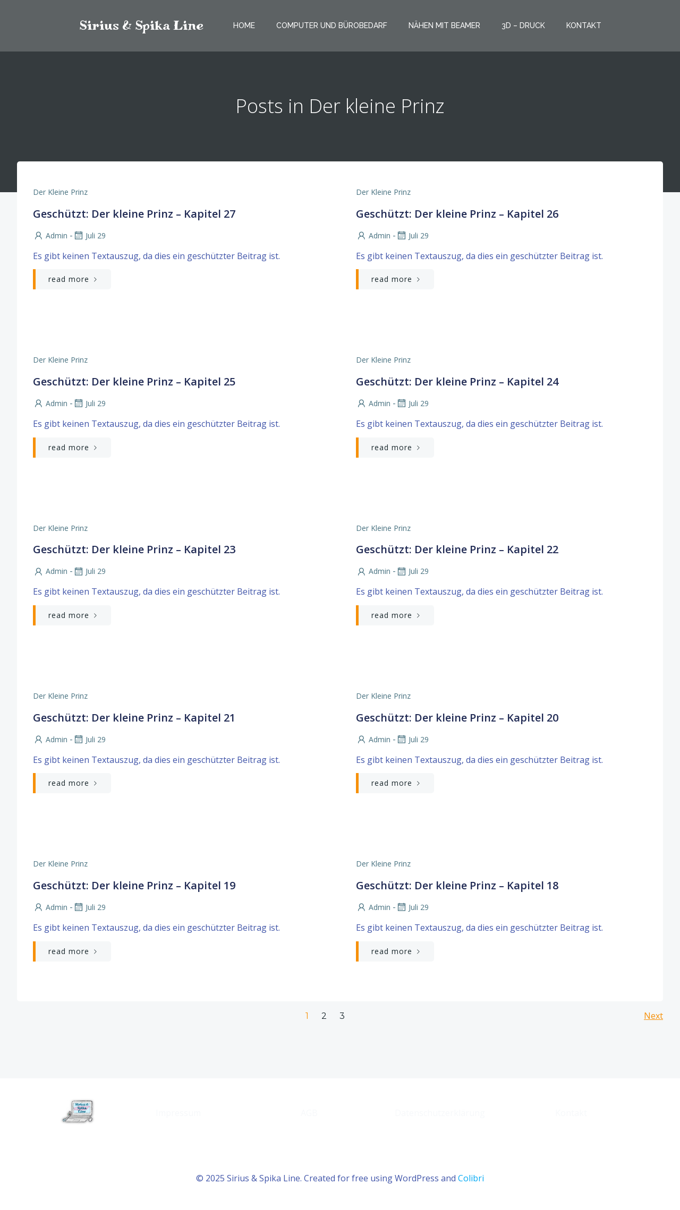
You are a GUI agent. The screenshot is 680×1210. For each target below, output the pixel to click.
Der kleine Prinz (60, 192)
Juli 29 (89, 235)
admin (50, 235)
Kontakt (583, 25)
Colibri (471, 1178)
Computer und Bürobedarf (331, 25)
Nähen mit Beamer (444, 25)
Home (244, 25)
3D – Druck (523, 25)
